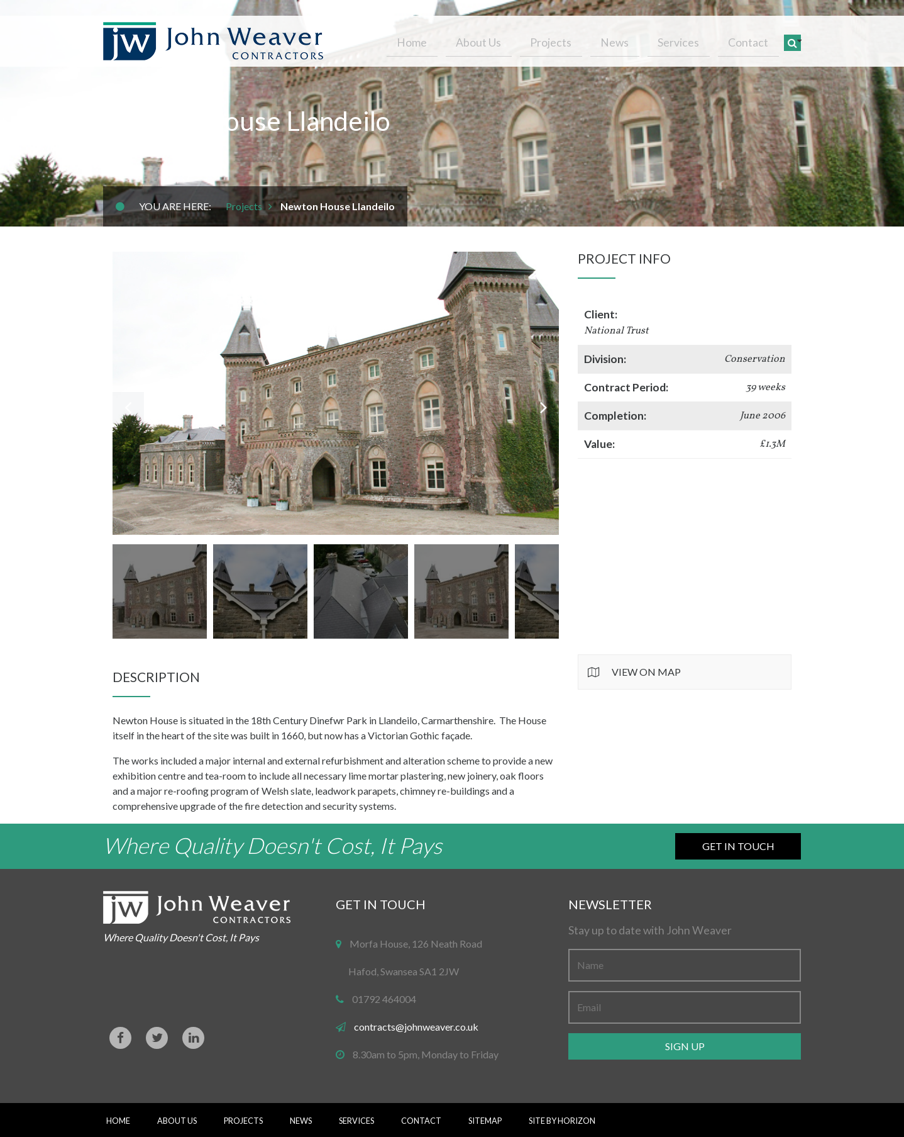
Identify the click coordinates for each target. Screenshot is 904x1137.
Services (691, 39)
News (635, 39)
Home (457, 39)
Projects (579, 39)
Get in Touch (738, 846)
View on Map (646, 672)
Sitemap (485, 1121)
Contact (752, 39)
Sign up (685, 1046)
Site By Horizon (562, 1121)
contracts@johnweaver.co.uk (416, 1027)
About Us (515, 39)
